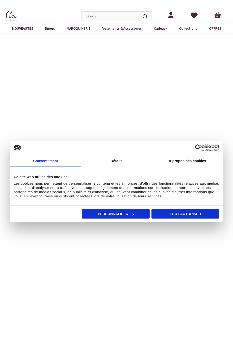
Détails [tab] (116, 161)
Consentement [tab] (45, 161)
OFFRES (215, 28)
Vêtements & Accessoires (122, 28)
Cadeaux (160, 28)
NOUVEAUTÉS (22, 28)
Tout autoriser (185, 214)
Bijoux (50, 28)
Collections (188, 28)
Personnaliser (116, 214)
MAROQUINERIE (79, 28)
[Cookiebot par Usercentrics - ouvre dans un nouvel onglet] (198, 147)
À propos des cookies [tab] (187, 161)
